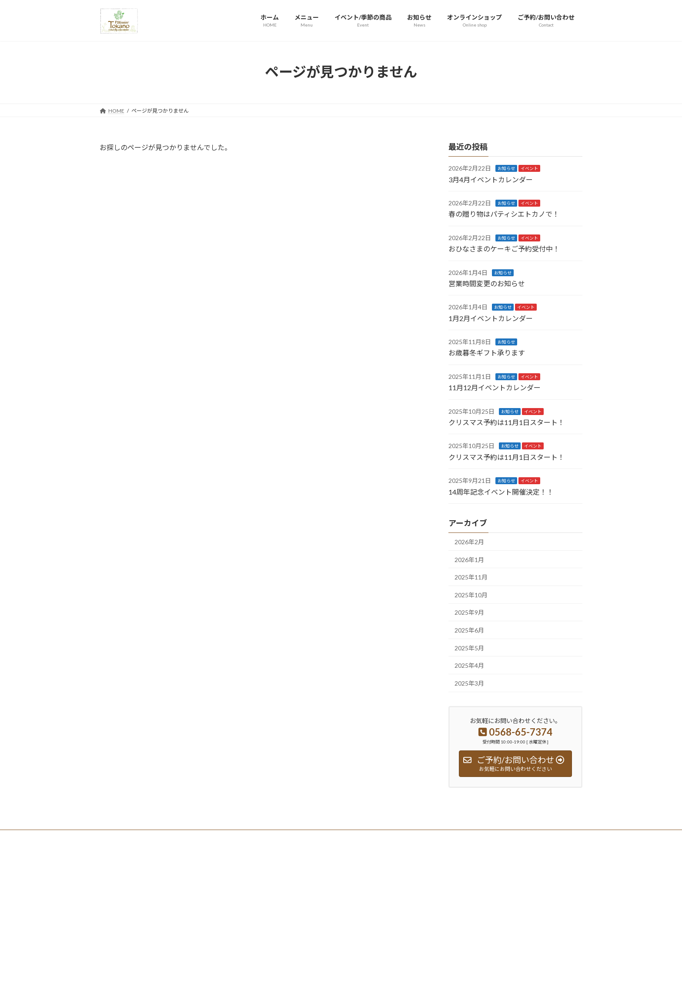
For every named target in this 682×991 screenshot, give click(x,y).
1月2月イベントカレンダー (490, 318)
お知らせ (506, 168)
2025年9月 (469, 612)
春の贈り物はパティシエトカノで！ (503, 214)
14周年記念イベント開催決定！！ (501, 491)
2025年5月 (469, 647)
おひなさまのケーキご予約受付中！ (504, 248)
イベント (529, 168)
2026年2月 (469, 542)
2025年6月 (469, 630)
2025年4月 (469, 665)
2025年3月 (469, 682)
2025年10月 (471, 594)
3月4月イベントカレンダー (490, 179)
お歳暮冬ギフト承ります (486, 352)
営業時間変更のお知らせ (486, 283)
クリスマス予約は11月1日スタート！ (506, 422)
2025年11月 (471, 577)
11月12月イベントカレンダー (494, 387)
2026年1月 (469, 559)
